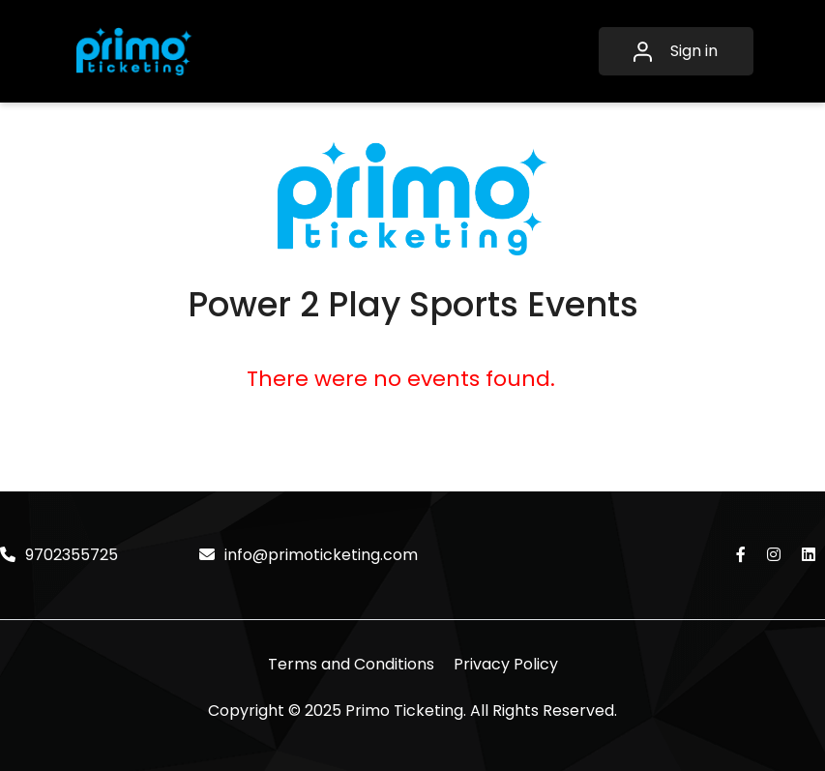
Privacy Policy (506, 664)
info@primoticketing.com (308, 555)
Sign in (675, 51)
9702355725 (59, 555)
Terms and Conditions (351, 664)
